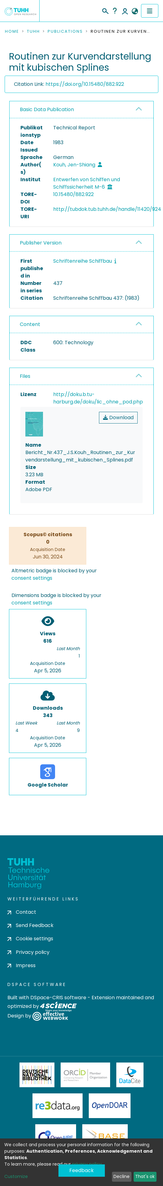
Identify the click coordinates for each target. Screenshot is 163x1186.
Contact (21, 912)
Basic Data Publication (47, 109)
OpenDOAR (110, 1105)
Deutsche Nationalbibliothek (37, 1075)
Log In (125, 10)
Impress (21, 965)
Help (114, 10)
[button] (135, 11)
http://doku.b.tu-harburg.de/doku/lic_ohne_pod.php (98, 398)
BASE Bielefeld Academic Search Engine (104, 1136)
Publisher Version (41, 242)
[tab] (81, 109)
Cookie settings (30, 938)
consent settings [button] (31, 578)
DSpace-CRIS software (58, 997)
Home (12, 31)
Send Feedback (30, 925)
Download (118, 417)
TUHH (33, 31)
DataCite (130, 1075)
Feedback (81, 1170)
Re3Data (57, 1105)
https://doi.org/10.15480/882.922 (84, 84)
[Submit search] (105, 10)
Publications (65, 31)
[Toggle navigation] (149, 11)
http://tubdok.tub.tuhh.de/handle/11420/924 (107, 209)
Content (30, 324)
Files (25, 376)
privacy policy (87, 1164)
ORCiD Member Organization (85, 1075)
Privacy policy (28, 952)
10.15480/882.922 (73, 194)
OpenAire (55, 1136)
